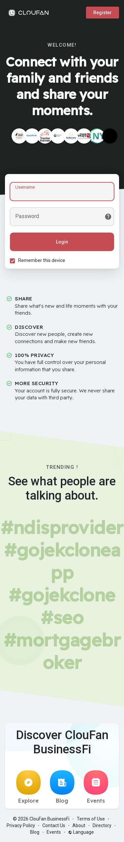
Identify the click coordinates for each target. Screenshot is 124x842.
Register (102, 12)
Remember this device (41, 260)
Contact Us (53, 825)
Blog (62, 787)
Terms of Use (91, 818)
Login (62, 241)
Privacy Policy (21, 825)
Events (96, 787)
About (78, 825)
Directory (102, 825)
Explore (28, 787)
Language (81, 832)
